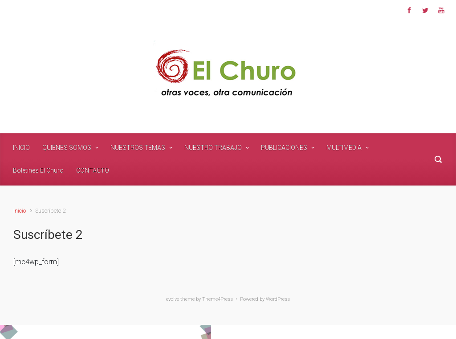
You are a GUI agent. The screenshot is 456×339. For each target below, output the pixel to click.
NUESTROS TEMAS (137, 147)
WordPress (278, 299)
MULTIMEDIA (344, 147)
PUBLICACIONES (284, 147)
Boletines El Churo (38, 170)
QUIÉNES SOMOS (66, 147)
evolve (172, 299)
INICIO (21, 147)
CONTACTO (92, 170)
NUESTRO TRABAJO (213, 147)
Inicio (19, 210)
